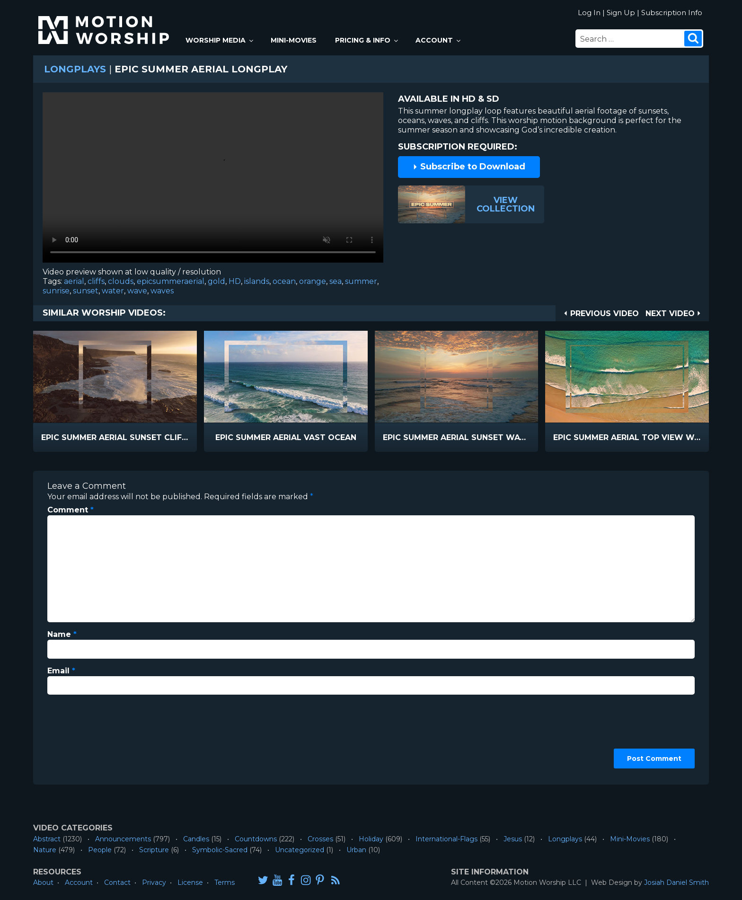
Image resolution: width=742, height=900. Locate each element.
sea (335, 281)
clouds (120, 281)
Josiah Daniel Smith (676, 882)
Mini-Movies (294, 40)
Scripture (154, 850)
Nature (44, 850)
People (100, 850)
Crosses (320, 839)
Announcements (123, 839)
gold (216, 281)
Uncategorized (299, 850)
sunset (85, 290)
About (43, 882)
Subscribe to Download (469, 166)
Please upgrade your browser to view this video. (213, 179)
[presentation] (86, 736)
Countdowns (256, 839)
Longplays (75, 69)
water (113, 290)
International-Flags (446, 839)
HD (235, 281)
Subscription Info (671, 12)
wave (137, 290)
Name (62, 634)
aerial (74, 281)
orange (312, 281)
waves (162, 290)
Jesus (513, 839)
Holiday (371, 839)
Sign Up (621, 12)
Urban (356, 850)
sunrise (56, 290)
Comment (70, 509)
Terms (224, 882)
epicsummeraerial (170, 281)
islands (256, 281)
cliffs (96, 281)
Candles (196, 839)
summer (361, 281)
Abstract (47, 839)
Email (61, 670)
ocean (284, 281)
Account (438, 40)
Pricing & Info (367, 40)
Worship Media (220, 40)
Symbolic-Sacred (219, 850)
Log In (589, 12)
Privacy (154, 882)
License (190, 882)
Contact (117, 882)
